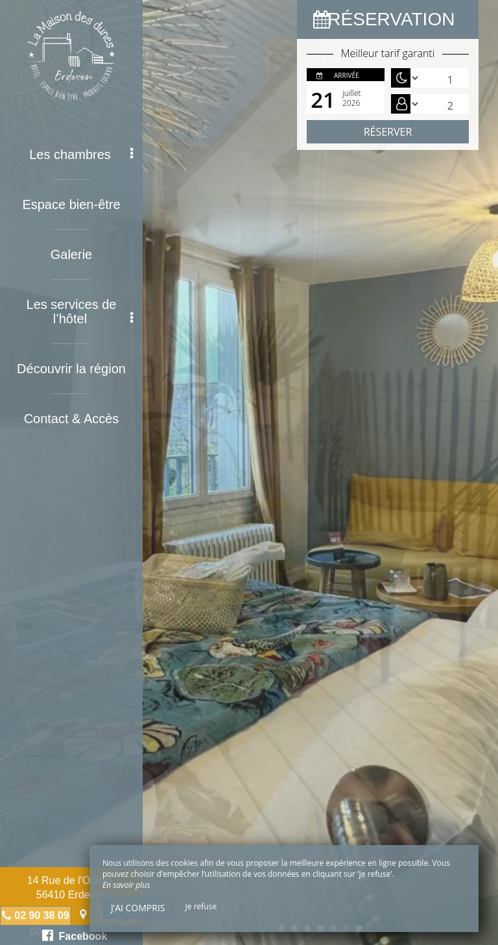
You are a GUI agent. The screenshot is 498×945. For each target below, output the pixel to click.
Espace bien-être (71, 204)
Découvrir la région (71, 369)
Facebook (75, 935)
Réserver (388, 132)
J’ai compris (138, 908)
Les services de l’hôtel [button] (80, 311)
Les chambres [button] (81, 154)
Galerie (71, 254)
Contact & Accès (71, 418)
